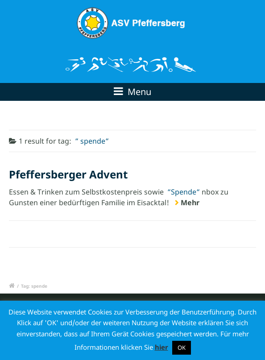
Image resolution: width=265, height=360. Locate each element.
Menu (132, 92)
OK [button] (182, 347)
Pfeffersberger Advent (68, 174)
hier (161, 347)
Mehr (190, 202)
